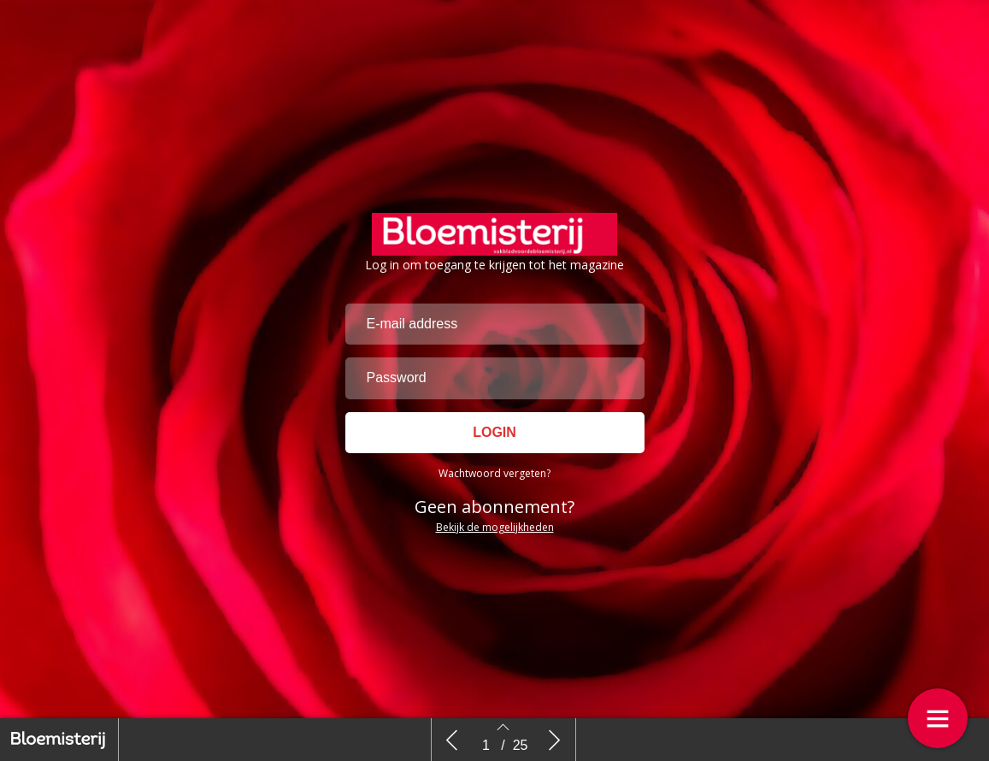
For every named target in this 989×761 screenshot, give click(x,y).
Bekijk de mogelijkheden (495, 527)
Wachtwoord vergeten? (494, 473)
